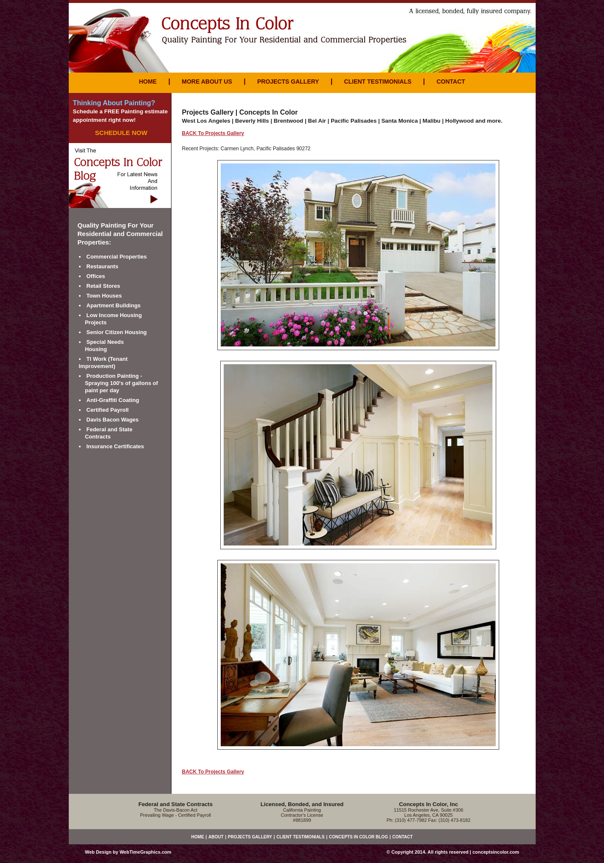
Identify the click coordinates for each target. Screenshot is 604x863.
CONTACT (450, 81)
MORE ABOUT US (207, 81)
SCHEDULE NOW (121, 132)
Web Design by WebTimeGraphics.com (128, 852)
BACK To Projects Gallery (213, 133)
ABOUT (216, 837)
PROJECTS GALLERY (288, 81)
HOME (148, 81)
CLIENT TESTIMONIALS (378, 81)
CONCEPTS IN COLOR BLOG (358, 837)
